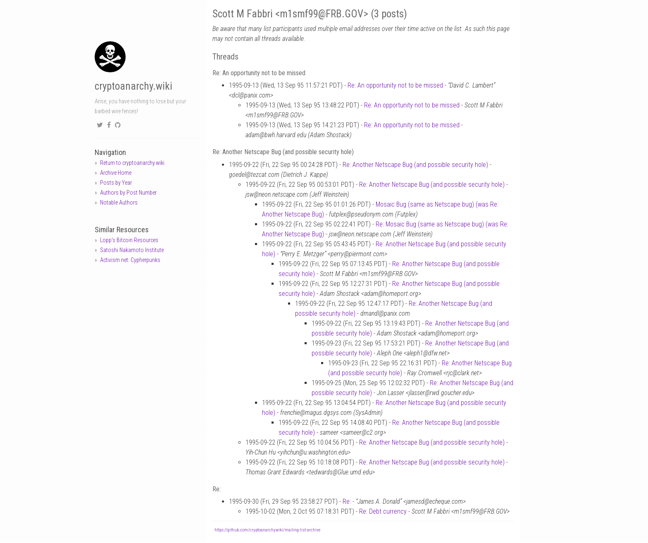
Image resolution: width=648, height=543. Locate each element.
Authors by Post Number (128, 192)
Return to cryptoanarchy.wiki (132, 163)
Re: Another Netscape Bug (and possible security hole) (415, 165)
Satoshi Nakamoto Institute (132, 250)
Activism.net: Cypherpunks (130, 260)
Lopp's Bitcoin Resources (129, 240)
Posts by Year (116, 182)
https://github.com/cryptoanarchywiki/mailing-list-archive (267, 530)
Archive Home (115, 172)
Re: (347, 501)
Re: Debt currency (383, 511)
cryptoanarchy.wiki (133, 86)
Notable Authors (119, 202)
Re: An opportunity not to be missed (395, 85)
